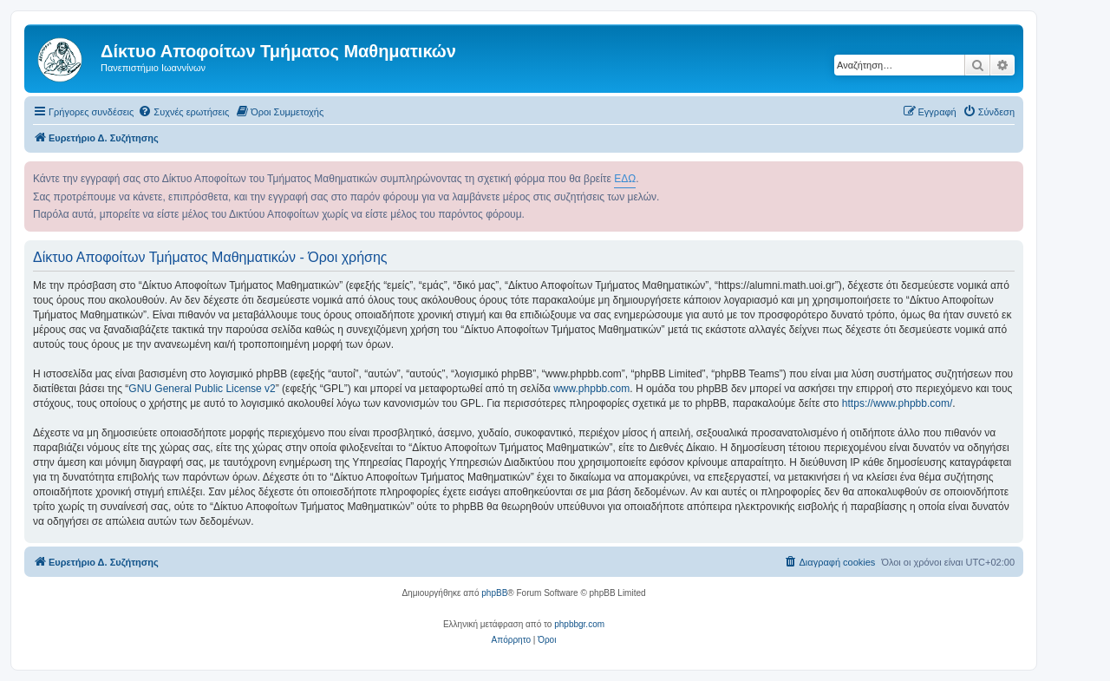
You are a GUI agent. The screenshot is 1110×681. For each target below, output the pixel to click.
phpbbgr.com (579, 624)
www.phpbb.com (591, 389)
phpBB (494, 593)
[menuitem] (183, 111)
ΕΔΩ (625, 179)
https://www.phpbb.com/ (897, 403)
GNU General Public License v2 (201, 389)
